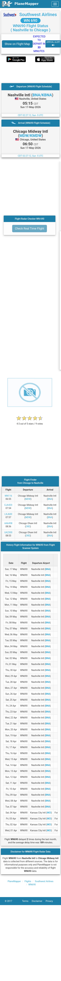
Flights (27, 881)
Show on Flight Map (17, 44)
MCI (49, 812)
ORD (28, 526)
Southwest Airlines (38, 14)
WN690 (32, 884)
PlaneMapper (14, 881)
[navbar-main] (55, 4)
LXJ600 (8, 514)
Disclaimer (39, 901)
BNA (50, 499)
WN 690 (30, 20)
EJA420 (8, 505)
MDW (28, 499)
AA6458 (8, 523)
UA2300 (8, 532)
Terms (27, 901)
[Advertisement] (30, 72)
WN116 (8, 496)
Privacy (51, 901)
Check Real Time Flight (29, 228)
